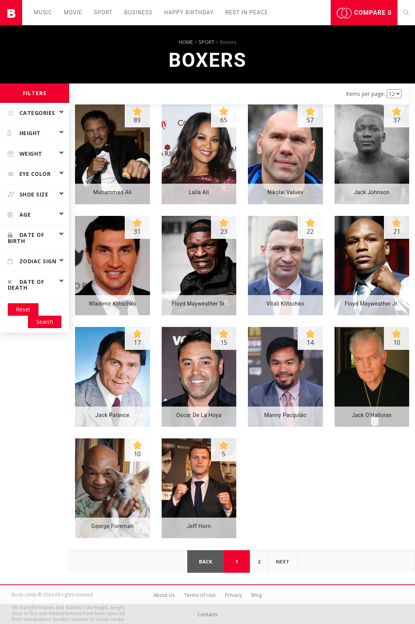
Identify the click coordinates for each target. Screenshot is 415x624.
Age (19, 214)
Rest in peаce (246, 12)
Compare (364, 13)
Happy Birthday (189, 12)
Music (43, 12)
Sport (103, 12)
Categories (31, 112)
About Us (164, 594)
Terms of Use (200, 594)
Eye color (29, 173)
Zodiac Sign (32, 261)
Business (138, 12)
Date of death (26, 284)
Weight (25, 153)
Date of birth (26, 237)
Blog (256, 594)
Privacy (233, 594)
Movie (73, 12)
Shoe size (28, 194)
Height (24, 133)
